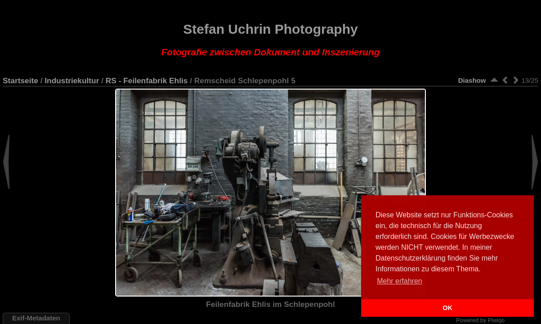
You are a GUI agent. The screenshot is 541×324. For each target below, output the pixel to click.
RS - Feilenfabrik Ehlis (147, 80)
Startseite (20, 80)
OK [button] (447, 307)
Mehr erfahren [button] (399, 281)
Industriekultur (72, 80)
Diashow (472, 80)
